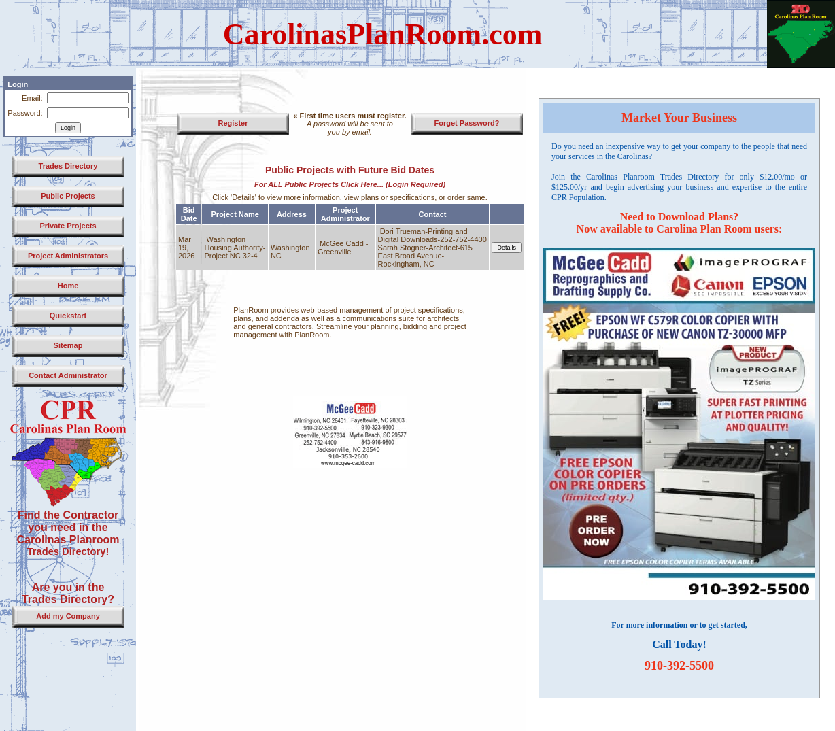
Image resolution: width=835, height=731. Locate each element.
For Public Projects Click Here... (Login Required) (349, 184)
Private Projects (67, 226)
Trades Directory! (68, 551)
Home (68, 286)
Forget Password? (467, 123)
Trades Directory (68, 166)
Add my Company (68, 616)
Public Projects (68, 196)
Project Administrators (68, 256)
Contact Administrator (68, 375)
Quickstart (68, 315)
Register (233, 123)
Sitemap (68, 345)
